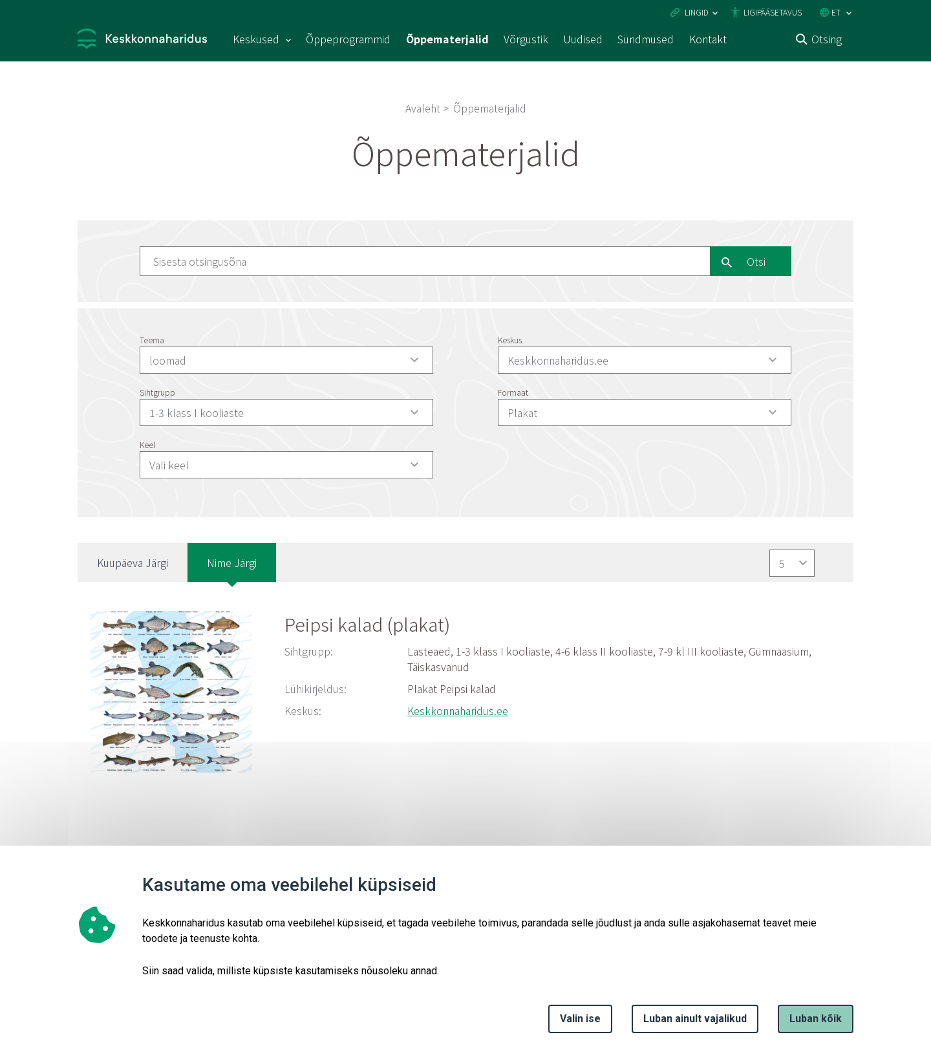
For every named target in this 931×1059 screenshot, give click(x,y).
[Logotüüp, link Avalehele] (142, 40)
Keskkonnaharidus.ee (457, 710)
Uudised (583, 39)
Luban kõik (815, 1018)
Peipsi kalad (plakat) (367, 624)
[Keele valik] (849, 13)
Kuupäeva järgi (132, 562)
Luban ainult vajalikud (695, 1018)
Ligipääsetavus (773, 11)
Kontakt (708, 39)
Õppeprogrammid (348, 39)
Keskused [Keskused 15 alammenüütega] (256, 39)
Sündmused (645, 39)
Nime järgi (232, 562)
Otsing (826, 39)
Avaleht (422, 108)
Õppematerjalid (447, 39)
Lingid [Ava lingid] (697, 11)
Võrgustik (526, 39)
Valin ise (580, 1018)
